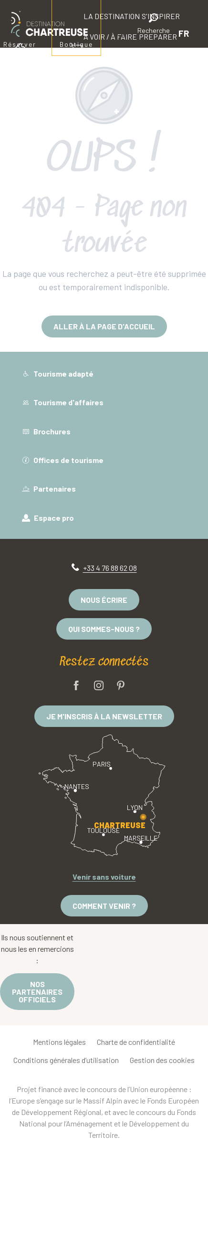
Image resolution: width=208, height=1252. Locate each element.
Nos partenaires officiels (37, 991)
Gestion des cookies (162, 1059)
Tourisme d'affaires (63, 402)
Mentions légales (59, 1041)
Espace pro (48, 517)
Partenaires (49, 488)
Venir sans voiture (104, 876)
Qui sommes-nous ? (104, 628)
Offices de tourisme (63, 459)
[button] (154, 25)
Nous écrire (104, 599)
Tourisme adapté (58, 373)
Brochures (46, 431)
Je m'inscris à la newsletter (104, 716)
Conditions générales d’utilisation (66, 1059)
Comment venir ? (104, 905)
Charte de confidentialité (136, 1041)
